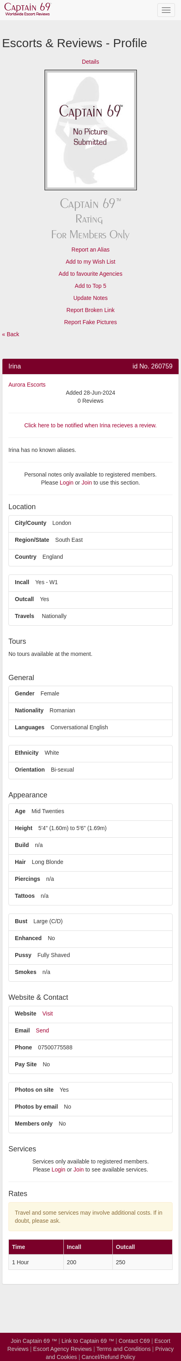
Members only (34, 1123)
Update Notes (90, 298)
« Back (10, 334)
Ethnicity (27, 752)
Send (42, 1030)
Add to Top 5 (90, 286)
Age (20, 811)
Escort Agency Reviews (62, 1349)
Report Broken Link (91, 310)
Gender (25, 693)
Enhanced (28, 938)
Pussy (23, 955)
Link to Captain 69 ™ (87, 1341)
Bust (21, 921)
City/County (31, 523)
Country (26, 557)
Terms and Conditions (123, 1349)
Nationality (29, 710)
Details (90, 61)
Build (22, 845)
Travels (24, 616)
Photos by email (36, 1106)
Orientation (30, 769)
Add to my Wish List (91, 261)
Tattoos (25, 896)
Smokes (26, 972)
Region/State (32, 540)
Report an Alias (90, 249)
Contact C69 (134, 1341)
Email (22, 1030)
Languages (30, 727)
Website (25, 1013)
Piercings (27, 879)
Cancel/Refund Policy (108, 1357)
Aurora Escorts (27, 384)
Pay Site (26, 1064)
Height (24, 828)
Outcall (24, 599)
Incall (22, 582)
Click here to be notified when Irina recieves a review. (90, 425)
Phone (23, 1047)
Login (66, 482)
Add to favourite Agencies (90, 274)
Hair (20, 862)
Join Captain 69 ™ (34, 1341)
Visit (47, 1013)
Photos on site (34, 1089)
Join (86, 482)
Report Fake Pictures (90, 322)
